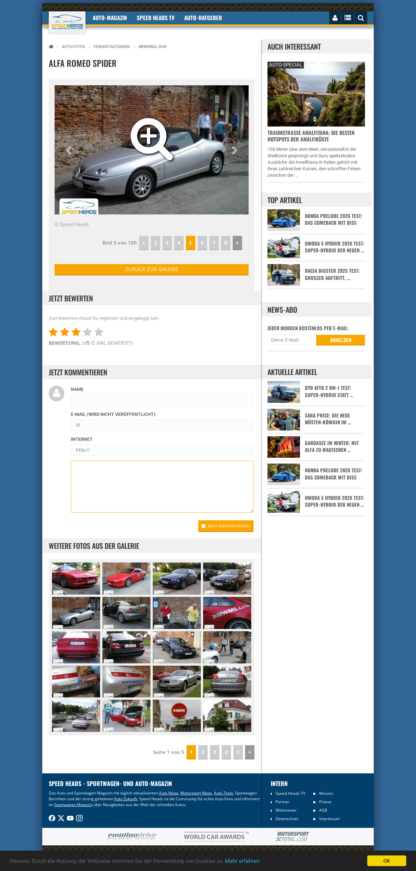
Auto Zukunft (125, 799)
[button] (69, 149)
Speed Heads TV (290, 793)
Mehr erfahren (242, 861)
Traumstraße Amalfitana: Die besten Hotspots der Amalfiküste (311, 136)
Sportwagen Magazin (73, 804)
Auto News (168, 793)
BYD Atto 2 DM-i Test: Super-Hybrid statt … (329, 391)
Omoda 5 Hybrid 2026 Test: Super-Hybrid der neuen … (334, 247)
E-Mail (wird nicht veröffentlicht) (113, 414)
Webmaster (286, 810)
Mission (326, 793)
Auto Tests (223, 793)
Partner (282, 801)
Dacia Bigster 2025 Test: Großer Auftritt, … (332, 274)
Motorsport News (196, 793)
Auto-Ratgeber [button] (203, 18)
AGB (323, 810)
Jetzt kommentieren (226, 526)
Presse (325, 801)
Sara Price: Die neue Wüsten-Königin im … (328, 419)
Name (77, 389)
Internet (82, 439)
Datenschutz (287, 818)
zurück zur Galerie (151, 269)
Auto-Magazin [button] (110, 18)
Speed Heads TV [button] (156, 18)
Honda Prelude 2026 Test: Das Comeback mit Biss (333, 219)
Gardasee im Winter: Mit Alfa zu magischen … (332, 446)
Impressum (329, 818)
